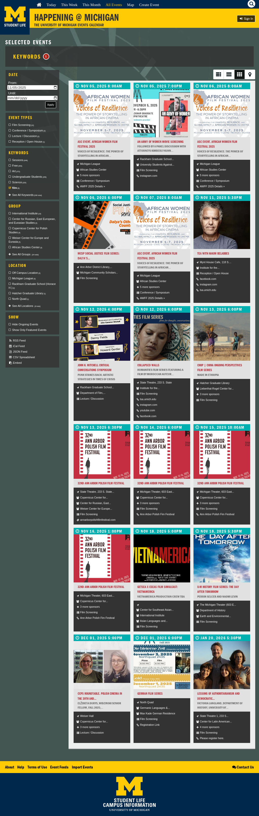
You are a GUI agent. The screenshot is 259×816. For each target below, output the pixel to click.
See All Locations (26, 305)
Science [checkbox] (19, 182)
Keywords (31, 56)
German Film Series (150, 693)
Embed (15, 363)
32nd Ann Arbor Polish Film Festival (101, 483)
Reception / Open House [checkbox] (28, 141)
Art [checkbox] (16, 171)
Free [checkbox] (17, 165)
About (9, 766)
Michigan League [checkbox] (24, 278)
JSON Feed (18, 351)
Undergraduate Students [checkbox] (29, 176)
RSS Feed (17, 340)
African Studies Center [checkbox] (27, 247)
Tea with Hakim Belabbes (213, 253)
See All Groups (25, 254)
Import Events (82, 766)
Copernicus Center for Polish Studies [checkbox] (28, 230)
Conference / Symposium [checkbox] (29, 130)
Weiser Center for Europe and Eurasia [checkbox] (29, 239)
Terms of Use (37, 766)
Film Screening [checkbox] (23, 124)
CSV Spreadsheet (22, 357)
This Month (91, 5)
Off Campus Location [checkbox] (26, 272)
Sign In (246, 18)
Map (130, 5)
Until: (12, 93)
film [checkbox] (15, 187)
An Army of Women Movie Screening (160, 142)
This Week (69, 5)
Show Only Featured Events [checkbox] (29, 329)
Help (20, 766)
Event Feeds (59, 766)
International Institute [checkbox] (26, 213)
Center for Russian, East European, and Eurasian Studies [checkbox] (32, 220)
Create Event (149, 5)
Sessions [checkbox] (20, 160)
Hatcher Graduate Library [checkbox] (29, 293)
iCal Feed (17, 346)
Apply (50, 104)
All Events (114, 5)
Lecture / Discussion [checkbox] (25, 136)
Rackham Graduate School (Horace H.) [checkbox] (32, 285)
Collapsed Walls (148, 365)
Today (51, 5)
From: (12, 83)
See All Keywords (27, 194)
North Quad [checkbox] (20, 298)
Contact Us (242, 766)
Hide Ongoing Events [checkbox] (25, 324)
